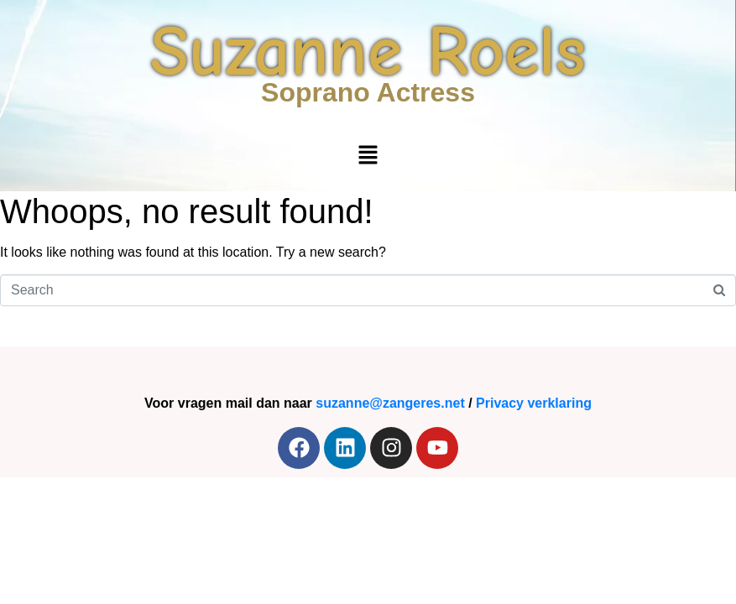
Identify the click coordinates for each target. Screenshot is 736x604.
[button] (367, 156)
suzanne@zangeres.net (390, 403)
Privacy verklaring (534, 403)
